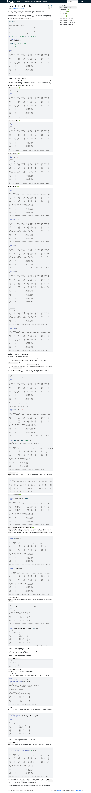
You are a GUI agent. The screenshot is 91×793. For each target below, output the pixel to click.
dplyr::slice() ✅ (63, 16)
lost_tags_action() (18, 360)
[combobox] (72, 1)
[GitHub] (79, 1)
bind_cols (11, 678)
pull (11, 480)
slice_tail (12, 245)
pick (23, 750)
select (11, 606)
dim (9, 660)
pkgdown (59, 790)
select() (10, 600)
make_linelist (15, 39)
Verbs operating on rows (65, 7)
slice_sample (13, 328)
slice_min (12, 271)
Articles (38, 1)
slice (11, 190)
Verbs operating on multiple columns (66, 25)
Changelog (44, 1)
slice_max (12, 308)
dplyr (14, 22)
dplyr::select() (12, 599)
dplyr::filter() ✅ (63, 14)
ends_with (26, 750)
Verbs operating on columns (66, 18)
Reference (32, 1)
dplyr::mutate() (33, 364)
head (10, 50)
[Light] (81, 1)
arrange (12, 91)
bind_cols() (11, 671)
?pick (34, 782)
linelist (18, 1)
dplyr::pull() (11, 474)
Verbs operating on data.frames (67, 22)
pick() (9, 744)
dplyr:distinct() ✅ (64, 11)
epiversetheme (78, 790)
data (10, 36)
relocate (12, 498)
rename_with (13, 568)
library (11, 21)
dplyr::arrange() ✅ (64, 9)
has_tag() (49, 779)
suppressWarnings (14, 679)
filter (11, 157)
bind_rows (13, 665)
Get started (27, 1)
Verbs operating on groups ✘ (66, 20)
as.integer (19, 377)
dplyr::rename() (17, 367)
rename (11, 538)
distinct (12, 124)
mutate (11, 377)
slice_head (12, 219)
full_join (11, 714)
